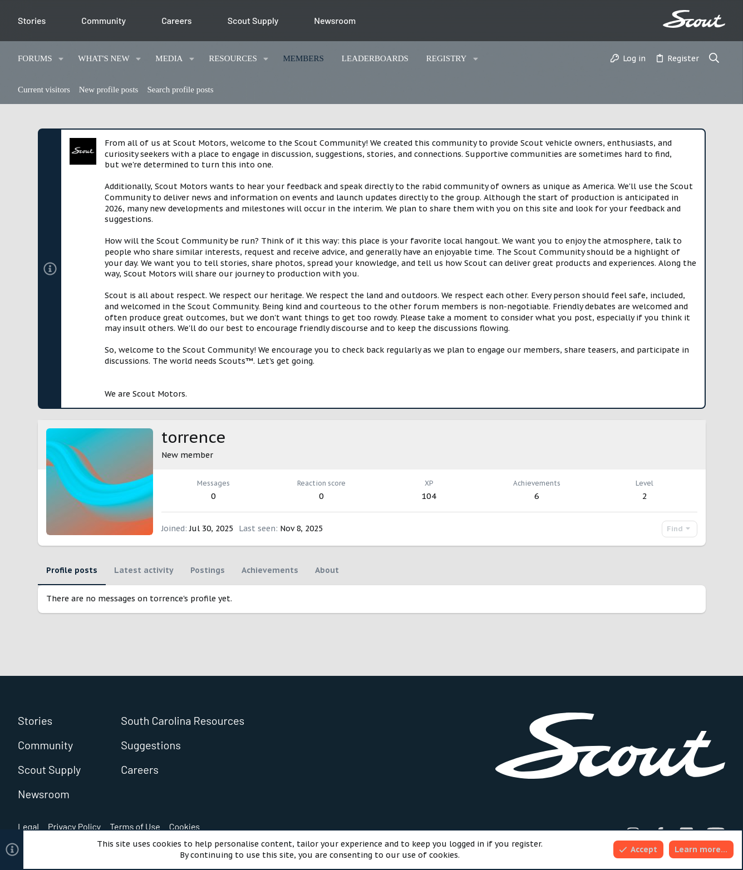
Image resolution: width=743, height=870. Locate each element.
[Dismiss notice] (691, 144)
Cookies (184, 826)
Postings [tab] (207, 570)
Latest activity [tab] (144, 570)
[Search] (714, 59)
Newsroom (335, 20)
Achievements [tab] (270, 570)
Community (103, 20)
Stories (32, 20)
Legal (28, 826)
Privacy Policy (74, 826)
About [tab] (327, 570)
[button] (61, 59)
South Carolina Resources (182, 720)
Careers (176, 20)
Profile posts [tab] (71, 570)
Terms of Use (135, 826)
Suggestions (151, 745)
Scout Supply (253, 20)
